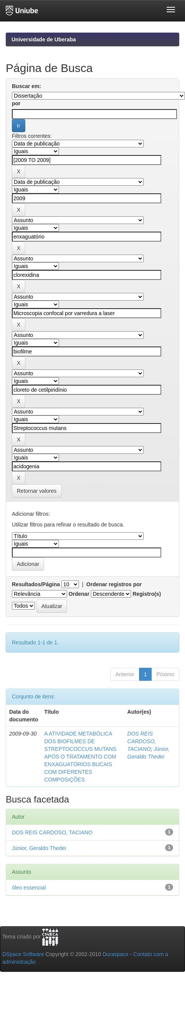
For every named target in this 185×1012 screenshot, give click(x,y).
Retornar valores (37, 491)
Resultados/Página (36, 584)
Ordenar (79, 594)
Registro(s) (147, 594)
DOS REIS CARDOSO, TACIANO (141, 741)
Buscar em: (26, 86)
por (16, 103)
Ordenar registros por (114, 584)
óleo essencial (29, 887)
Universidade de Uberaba (43, 39)
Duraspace (116, 954)
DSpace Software (23, 954)
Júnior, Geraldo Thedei (39, 848)
